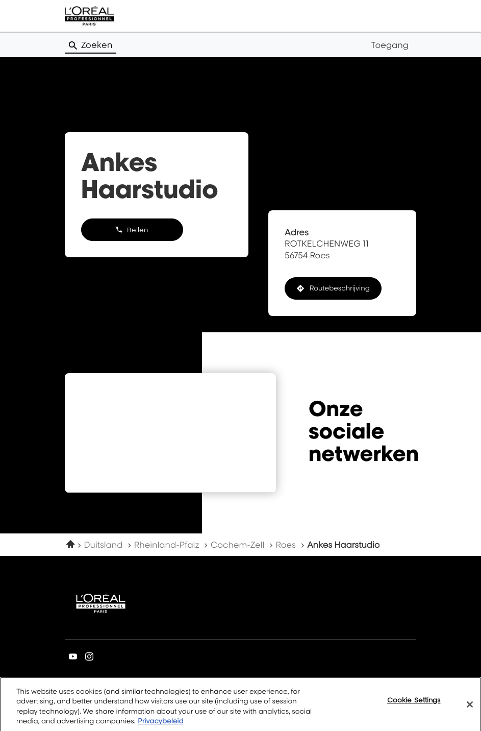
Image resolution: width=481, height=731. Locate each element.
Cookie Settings (414, 706)
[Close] (470, 710)
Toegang (390, 45)
